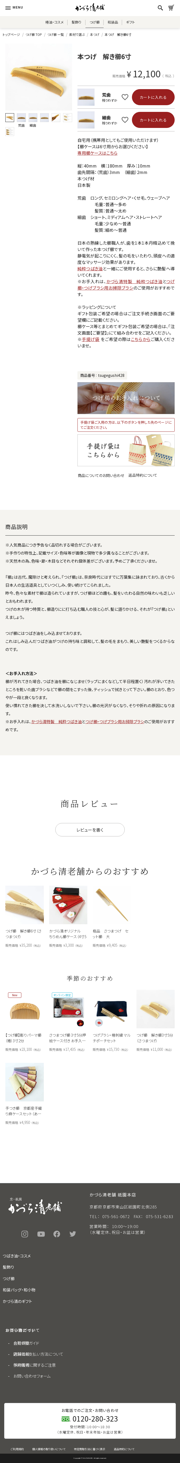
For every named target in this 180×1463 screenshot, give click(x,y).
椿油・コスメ (54, 22)
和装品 (113, 22)
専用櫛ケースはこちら (97, 153)
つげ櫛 (94, 22)
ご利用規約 (17, 1449)
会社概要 (21, 1343)
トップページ (11, 34)
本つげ (94, 34)
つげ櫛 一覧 (55, 34)
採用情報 (21, 1365)
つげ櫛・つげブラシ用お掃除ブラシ (126, 284)
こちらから (141, 339)
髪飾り (76, 22)
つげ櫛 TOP (33, 34)
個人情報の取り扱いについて (48, 1449)
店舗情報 (21, 1354)
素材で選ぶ (77, 34)
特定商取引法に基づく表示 (89, 1449)
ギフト (130, 22)
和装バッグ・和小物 (19, 1290)
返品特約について (142, 475)
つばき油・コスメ (17, 1256)
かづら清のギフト (17, 1301)
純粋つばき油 (90, 268)
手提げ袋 (91, 339)
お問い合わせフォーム (32, 1376)
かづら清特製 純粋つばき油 (134, 281)
